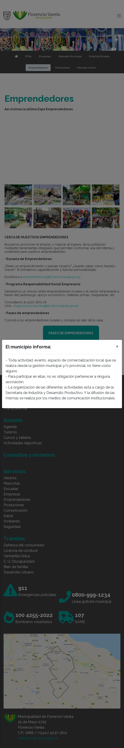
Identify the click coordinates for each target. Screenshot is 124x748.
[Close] (117, 346)
